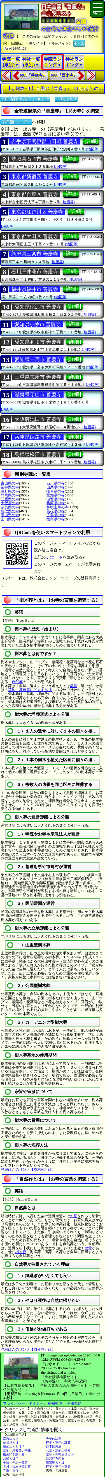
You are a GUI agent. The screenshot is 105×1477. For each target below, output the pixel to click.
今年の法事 (53, 1438)
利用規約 (74, 1403)
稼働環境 (55, 1403)
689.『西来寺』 (64, 75)
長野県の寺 (10, 491)
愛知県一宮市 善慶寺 (38, 359)
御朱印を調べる (14, 1454)
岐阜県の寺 (55, 491)
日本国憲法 (53, 1446)
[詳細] (91, 141)
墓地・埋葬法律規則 (60, 1454)
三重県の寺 (10, 499)
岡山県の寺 (10, 515)
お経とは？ (10, 1458)
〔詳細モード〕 (16, 122)
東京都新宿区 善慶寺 (34, 176)
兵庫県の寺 (55, 503)
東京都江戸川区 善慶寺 (37, 212)
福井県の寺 (10, 487)
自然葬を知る (55, 1458)
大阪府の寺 (10, 503)
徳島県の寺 (55, 519)
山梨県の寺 (55, 487)
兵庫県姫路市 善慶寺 (38, 437)
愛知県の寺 (55, 495)
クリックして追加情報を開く (34, 1429)
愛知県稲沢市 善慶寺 (38, 307)
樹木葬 (20, 1252)
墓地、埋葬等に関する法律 (30, 690)
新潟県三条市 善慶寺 (34, 254)
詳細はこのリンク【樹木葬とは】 (28, 1169)
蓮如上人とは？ (14, 1446)
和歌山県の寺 (57, 507)
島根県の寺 (55, 511)
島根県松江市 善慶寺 (38, 454)
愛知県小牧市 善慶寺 (37, 324)
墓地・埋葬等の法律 (17, 1450)
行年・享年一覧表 (58, 1466)
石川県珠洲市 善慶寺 (34, 272)
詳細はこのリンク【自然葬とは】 (28, 1349)
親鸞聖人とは (55, 1462)
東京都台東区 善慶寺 (34, 194)
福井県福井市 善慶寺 (34, 289)
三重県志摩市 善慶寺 (38, 377)
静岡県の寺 (10, 495)
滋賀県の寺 (55, 499)
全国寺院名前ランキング (25, 99)
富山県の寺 (10, 483)
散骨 (73, 686)
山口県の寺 (10, 519)
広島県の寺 (55, 515)
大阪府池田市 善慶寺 (38, 419)
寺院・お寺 (10, 1470)
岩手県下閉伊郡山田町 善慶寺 (44, 141)
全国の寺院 (66, 99)
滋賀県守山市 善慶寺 (38, 394)
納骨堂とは (10, 1442)
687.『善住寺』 (33, 75)
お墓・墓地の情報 (58, 1450)
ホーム (79, 43)
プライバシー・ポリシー (23, 1403)
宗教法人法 (10, 1438)
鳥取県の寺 (10, 511)
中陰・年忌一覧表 (15, 1462)
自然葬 (17, 682)
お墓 (73, 1216)
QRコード (54, 557)
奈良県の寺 (10, 507)
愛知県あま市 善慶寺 (38, 342)
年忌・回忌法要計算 (17, 1466)
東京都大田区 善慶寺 (34, 236)
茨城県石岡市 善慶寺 (34, 159)
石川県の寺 (55, 483)
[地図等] (93, 149)
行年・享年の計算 (58, 1442)
